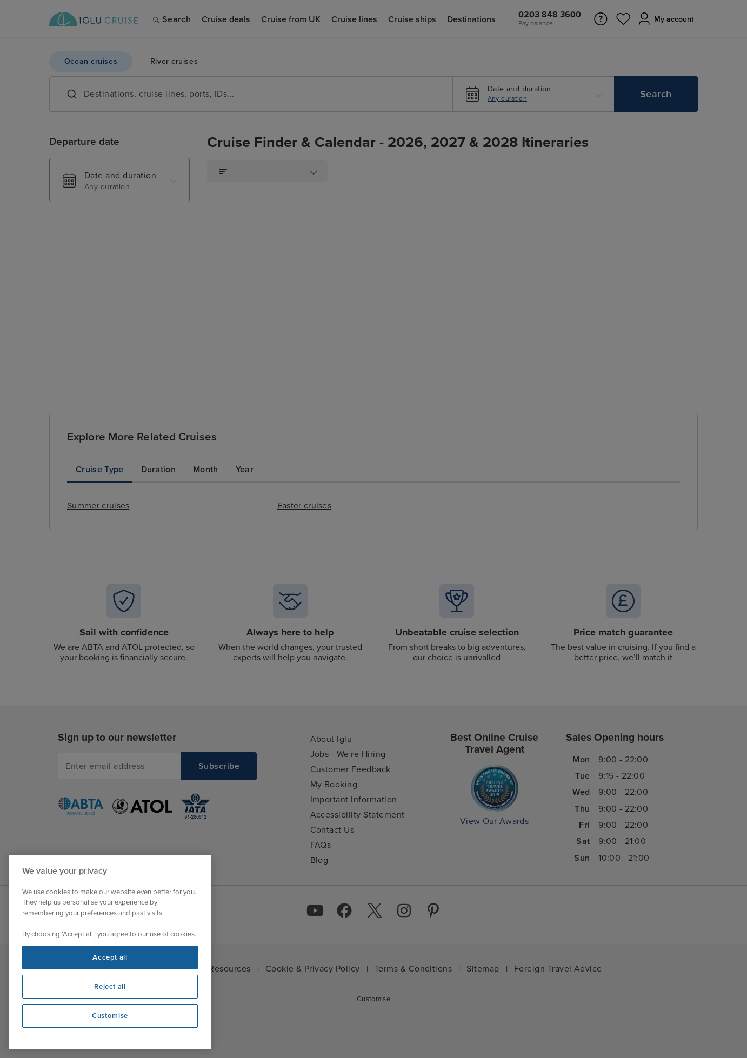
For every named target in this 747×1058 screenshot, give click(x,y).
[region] (110, 952)
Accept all (110, 957)
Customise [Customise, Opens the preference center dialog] (110, 1016)
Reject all (110, 986)
